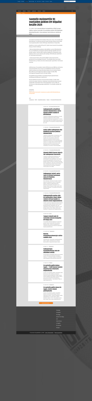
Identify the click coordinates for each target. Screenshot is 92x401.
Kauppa (51, 1)
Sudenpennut (31, 99)
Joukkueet (34, 11)
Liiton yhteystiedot (49, 332)
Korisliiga (26, 1)
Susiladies (22, 1)
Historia (39, 11)
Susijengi (19, 1)
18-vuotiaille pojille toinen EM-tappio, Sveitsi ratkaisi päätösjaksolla (52, 289)
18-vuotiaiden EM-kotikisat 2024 (56, 99)
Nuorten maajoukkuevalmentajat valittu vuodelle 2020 (52, 236)
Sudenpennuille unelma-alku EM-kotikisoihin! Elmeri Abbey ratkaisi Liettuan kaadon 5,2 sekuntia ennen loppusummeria (52, 198)
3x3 (35, 1)
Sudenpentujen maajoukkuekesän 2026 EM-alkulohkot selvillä (51, 251)
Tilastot (28, 11)
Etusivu (19, 11)
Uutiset (23, 13)
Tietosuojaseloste (58, 332)
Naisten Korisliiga (31, 1)
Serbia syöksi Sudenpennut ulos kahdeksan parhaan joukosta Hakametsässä (52, 132)
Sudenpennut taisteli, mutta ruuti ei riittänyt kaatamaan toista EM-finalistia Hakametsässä (51, 176)
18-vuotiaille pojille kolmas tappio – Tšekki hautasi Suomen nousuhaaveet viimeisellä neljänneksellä (52, 268)
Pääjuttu (48, 99)
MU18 (36, 99)
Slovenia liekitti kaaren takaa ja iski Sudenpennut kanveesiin (52, 153)
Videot (44, 11)
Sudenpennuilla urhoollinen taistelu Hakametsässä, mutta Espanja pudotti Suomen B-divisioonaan (52, 112)
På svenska (47, 1)
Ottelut (24, 11)
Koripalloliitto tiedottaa (42, 99)
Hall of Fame (39, 1)
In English (43, 1)
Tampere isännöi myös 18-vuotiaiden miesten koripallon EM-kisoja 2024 (52, 218)
